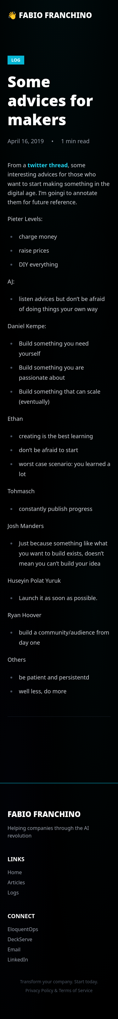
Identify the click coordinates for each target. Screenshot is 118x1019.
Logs (13, 892)
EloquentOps (23, 929)
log (15, 60)
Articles (16, 882)
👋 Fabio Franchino (50, 15)
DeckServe (20, 939)
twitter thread (48, 165)
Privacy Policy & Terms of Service (59, 990)
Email (14, 949)
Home (15, 872)
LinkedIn (18, 959)
